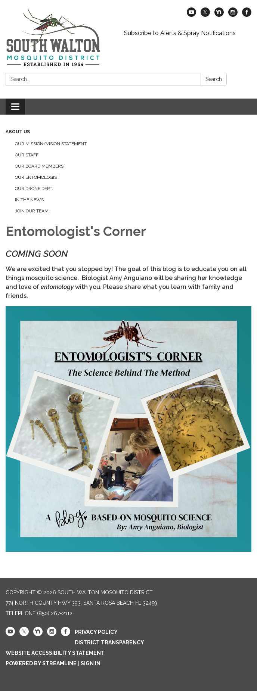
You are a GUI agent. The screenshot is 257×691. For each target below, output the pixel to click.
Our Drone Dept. (34, 188)
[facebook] (246, 14)
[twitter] (205, 14)
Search (213, 79)
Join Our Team (32, 211)
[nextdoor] (219, 14)
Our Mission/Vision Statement (51, 143)
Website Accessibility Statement (55, 653)
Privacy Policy (96, 632)
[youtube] (191, 14)
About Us (18, 131)
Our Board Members (39, 166)
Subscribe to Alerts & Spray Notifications (180, 33)
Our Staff (26, 155)
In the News (29, 199)
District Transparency (109, 642)
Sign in (90, 663)
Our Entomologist (37, 177)
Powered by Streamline (41, 663)
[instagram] (233, 14)
